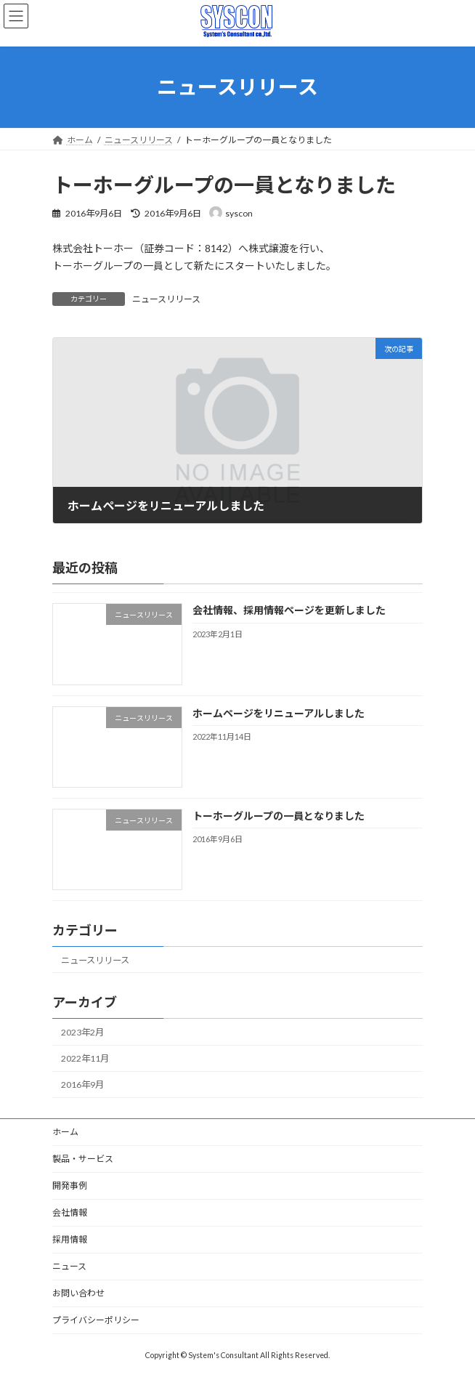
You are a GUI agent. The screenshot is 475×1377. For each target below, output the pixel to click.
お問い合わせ (78, 1293)
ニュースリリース (166, 299)
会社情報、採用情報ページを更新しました (289, 610)
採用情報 (69, 1239)
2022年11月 (85, 1058)
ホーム (65, 1131)
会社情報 (69, 1212)
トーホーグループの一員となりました (278, 815)
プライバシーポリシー (95, 1320)
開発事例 (69, 1185)
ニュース (69, 1266)
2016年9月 (82, 1084)
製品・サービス (82, 1158)
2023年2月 (82, 1032)
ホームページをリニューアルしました (278, 712)
